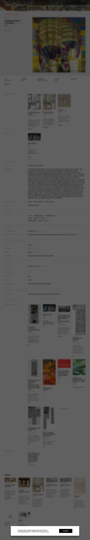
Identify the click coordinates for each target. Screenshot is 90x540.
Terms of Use (44, 531)
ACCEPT (66, 531)
